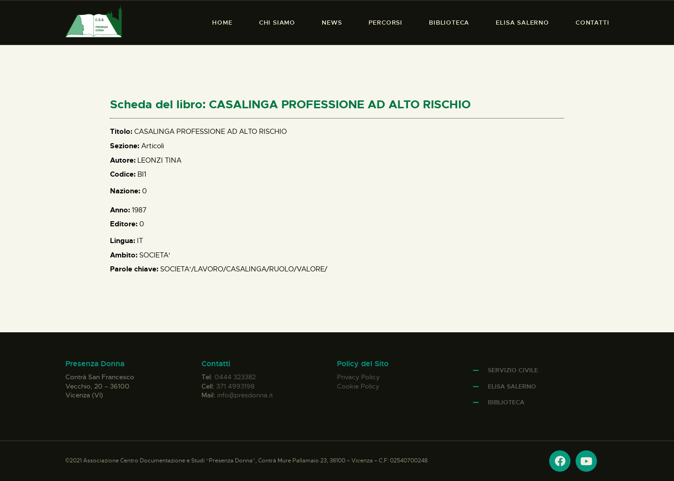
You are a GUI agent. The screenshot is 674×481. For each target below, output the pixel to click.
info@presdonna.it (245, 395)
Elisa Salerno (512, 386)
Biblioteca (506, 402)
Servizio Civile (513, 370)
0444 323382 (235, 377)
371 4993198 (235, 386)
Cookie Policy (358, 386)
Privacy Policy (358, 377)
